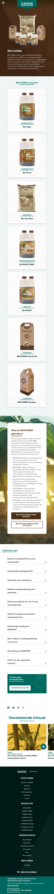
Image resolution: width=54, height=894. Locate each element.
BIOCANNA (33, 771)
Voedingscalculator (27, 846)
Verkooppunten (27, 792)
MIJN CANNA (27, 861)
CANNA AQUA (27, 814)
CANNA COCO (27, 817)
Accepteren (13, 891)
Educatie (27, 786)
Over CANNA (27, 778)
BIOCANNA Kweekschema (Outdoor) (28, 524)
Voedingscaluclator (20, 688)
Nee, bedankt (26, 891)
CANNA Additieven (27, 824)
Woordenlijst (27, 855)
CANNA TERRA (27, 811)
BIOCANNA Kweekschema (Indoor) (26, 515)
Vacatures (27, 795)
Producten (27, 804)
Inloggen (27, 865)
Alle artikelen (27, 840)
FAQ (27, 852)
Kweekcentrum (27, 835)
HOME (22, 771)
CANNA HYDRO (27, 820)
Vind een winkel (28, 872)
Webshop (27, 789)
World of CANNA (27, 782)
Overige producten (27, 827)
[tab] (27, 558)
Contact (27, 798)
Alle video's (27, 843)
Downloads (27, 849)
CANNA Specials (27, 830)
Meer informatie (13, 886)
